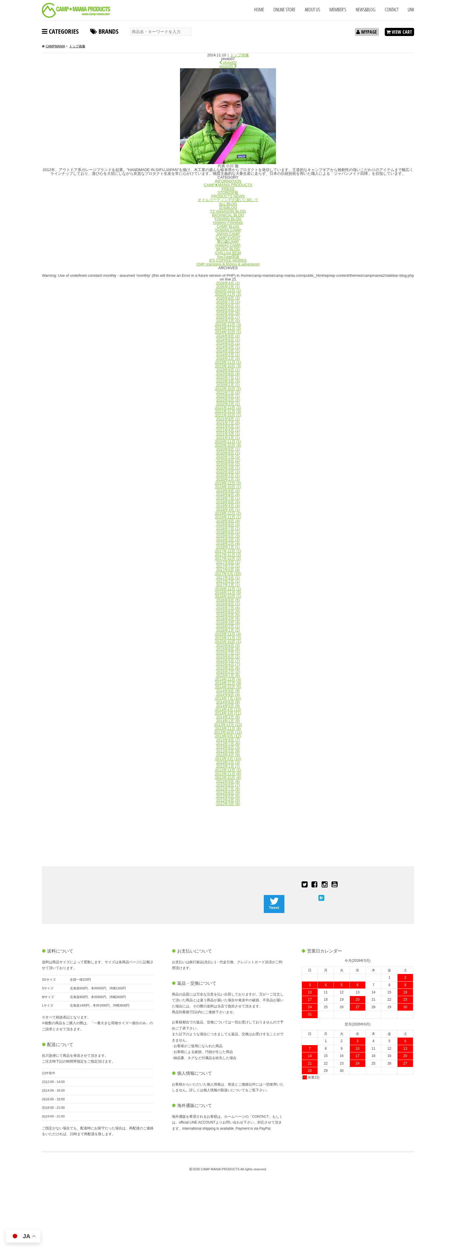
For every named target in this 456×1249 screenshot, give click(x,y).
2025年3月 (228, 313)
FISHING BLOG (228, 219)
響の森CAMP (228, 241)
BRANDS (104, 31)
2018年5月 (228, 536)
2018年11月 (228, 517)
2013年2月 (228, 762)
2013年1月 (228, 766)
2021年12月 (228, 407)
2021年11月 (228, 411)
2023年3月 (228, 381)
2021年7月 (228, 422)
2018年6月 (228, 532)
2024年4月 (228, 347)
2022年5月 (228, 396)
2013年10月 (228, 732)
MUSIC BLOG (228, 249)
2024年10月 (228, 332)
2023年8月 (228, 373)
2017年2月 (228, 581)
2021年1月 (228, 438)
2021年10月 (228, 415)
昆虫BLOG (228, 207)
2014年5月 (228, 706)
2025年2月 (228, 317)
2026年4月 (228, 283)
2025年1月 (228, 321)
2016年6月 (228, 611)
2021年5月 (228, 426)
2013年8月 (228, 740)
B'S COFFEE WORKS (228, 260)
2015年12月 (228, 634)
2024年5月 (228, 343)
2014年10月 (228, 687)
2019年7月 (228, 498)
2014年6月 (228, 702)
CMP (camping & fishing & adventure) (227, 264)
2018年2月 (228, 543)
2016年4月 (228, 619)
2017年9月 (228, 562)
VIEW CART (399, 32)
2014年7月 (228, 698)
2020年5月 (228, 464)
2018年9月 (228, 521)
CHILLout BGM (228, 253)
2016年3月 (228, 623)
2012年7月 (228, 789)
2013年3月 (228, 758)
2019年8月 (228, 494)
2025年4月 (228, 309)
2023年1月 (228, 385)
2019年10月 (228, 487)
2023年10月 (228, 366)
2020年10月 (228, 445)
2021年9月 (228, 419)
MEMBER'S (337, 9)
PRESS (228, 188)
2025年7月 (228, 302)
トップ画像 (239, 55)
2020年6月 (228, 460)
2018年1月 (228, 547)
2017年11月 (228, 555)
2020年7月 (228, 456)
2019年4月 (228, 506)
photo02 (228, 62)
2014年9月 (228, 691)
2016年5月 (228, 615)
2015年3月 (228, 668)
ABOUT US (312, 9)
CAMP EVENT (228, 238)
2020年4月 (228, 468)
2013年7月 (228, 743)
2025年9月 (228, 298)
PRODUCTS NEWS (228, 196)
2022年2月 (228, 404)
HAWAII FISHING (228, 222)
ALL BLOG (228, 204)
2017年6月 (228, 570)
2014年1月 (228, 721)
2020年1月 (228, 479)
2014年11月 (228, 683)
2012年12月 (228, 770)
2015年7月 (228, 653)
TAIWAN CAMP (228, 230)
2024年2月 (228, 355)
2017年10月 (228, 558)
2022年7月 (228, 392)
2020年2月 (228, 475)
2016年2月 (228, 626)
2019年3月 (228, 509)
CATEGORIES (60, 31)
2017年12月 (228, 551)
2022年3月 (228, 400)
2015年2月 (228, 672)
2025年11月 (228, 294)
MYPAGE (366, 32)
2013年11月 (228, 728)
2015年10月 (228, 641)
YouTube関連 (228, 256)
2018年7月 (228, 528)
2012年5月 (228, 796)
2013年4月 (228, 755)
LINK (411, 9)
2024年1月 (228, 358)
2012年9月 (228, 781)
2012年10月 (228, 777)
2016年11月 (228, 592)
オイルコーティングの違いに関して (228, 200)
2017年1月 (228, 585)
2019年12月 (228, 483)
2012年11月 (228, 774)
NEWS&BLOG (365, 9)
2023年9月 (228, 370)
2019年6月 (228, 502)
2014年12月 (228, 679)
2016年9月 (228, 600)
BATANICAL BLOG (228, 215)
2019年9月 (228, 490)
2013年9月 (228, 736)
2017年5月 (228, 574)
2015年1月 (228, 675)
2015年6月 (228, 657)
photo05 (228, 66)
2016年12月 (228, 589)
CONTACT (391, 9)
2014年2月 (228, 717)
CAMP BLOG (228, 226)
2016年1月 (228, 630)
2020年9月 (228, 449)
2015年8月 (228, 649)
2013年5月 (228, 751)
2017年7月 (228, 566)
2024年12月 (228, 324)
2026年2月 (228, 287)
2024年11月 (228, 328)
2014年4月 (228, 709)
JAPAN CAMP (228, 234)
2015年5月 (228, 660)
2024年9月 (228, 336)
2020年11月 (228, 441)
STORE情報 (228, 192)
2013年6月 (228, 747)
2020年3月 (228, 472)
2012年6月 (228, 792)
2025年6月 (228, 305)
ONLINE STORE (284, 9)
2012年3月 (228, 804)
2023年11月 (228, 362)
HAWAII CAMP (228, 245)
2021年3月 (228, 434)
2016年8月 (228, 604)
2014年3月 (228, 713)
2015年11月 (228, 638)
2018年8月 (228, 524)
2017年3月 (228, 577)
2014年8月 (228, 694)
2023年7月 (228, 377)
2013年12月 (228, 725)
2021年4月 (228, 430)
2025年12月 (228, 290)
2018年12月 (228, 513)
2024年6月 (228, 339)
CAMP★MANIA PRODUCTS (228, 185)
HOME (259, 9)
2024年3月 (228, 351)
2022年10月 (228, 389)
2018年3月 (228, 540)
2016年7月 (228, 607)
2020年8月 (228, 453)
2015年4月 (228, 664)
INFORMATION (228, 181)
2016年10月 (228, 596)
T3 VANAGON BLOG (228, 211)
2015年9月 (228, 645)
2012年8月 (228, 785)
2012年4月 (228, 800)
